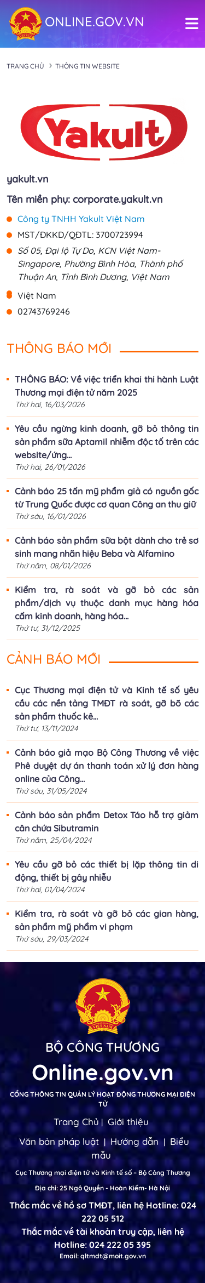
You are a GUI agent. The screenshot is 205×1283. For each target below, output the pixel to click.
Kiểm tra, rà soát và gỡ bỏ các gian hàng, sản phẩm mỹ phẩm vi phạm (106, 920)
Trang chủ (25, 66)
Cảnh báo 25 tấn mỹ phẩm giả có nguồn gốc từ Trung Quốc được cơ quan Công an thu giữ (106, 498)
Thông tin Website (87, 66)
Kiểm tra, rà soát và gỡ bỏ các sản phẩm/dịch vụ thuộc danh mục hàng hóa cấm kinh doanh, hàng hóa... (106, 602)
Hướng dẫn (134, 1141)
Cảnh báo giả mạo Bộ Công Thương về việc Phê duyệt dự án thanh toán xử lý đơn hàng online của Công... (106, 765)
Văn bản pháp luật (59, 1141)
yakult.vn (28, 179)
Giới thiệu (128, 1121)
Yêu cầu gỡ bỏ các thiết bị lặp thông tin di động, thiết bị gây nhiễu (106, 871)
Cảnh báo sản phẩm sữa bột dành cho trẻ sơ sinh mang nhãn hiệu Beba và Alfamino (106, 547)
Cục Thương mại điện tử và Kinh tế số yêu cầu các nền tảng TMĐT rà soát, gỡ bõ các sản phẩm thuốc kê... (106, 703)
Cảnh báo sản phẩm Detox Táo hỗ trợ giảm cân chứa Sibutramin (106, 821)
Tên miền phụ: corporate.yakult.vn (85, 199)
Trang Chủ (76, 1121)
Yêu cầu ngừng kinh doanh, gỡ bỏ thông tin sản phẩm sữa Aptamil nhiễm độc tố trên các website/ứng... (106, 441)
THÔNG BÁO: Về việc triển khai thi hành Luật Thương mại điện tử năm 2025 (106, 386)
